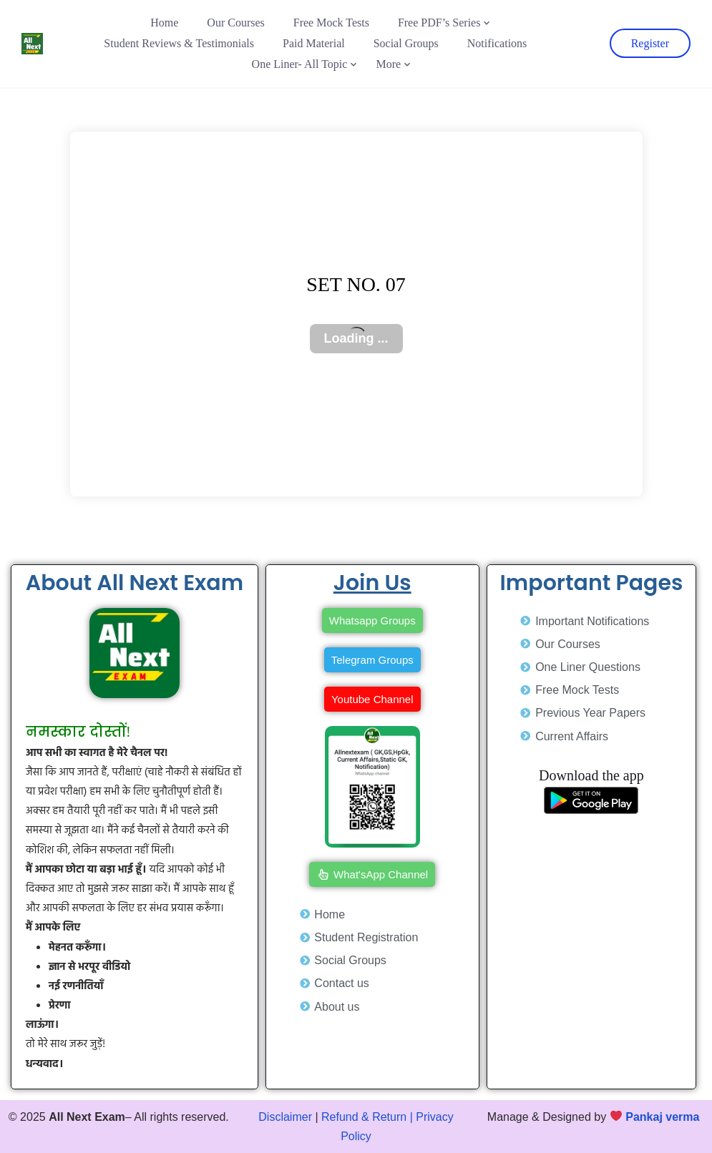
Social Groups (406, 43)
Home (164, 22)
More (388, 64)
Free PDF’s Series (439, 22)
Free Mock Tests (331, 22)
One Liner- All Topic (300, 64)
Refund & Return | (367, 1117)
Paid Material (314, 43)
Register (650, 43)
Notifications (497, 43)
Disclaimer (285, 1117)
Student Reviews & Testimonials (179, 43)
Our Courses (235, 22)
